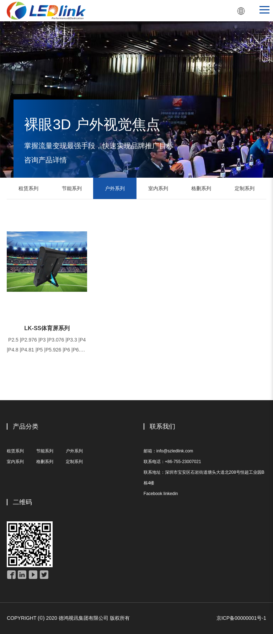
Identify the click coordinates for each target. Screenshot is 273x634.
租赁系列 (28, 188)
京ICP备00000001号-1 (241, 618)
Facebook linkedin (161, 493)
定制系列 (245, 188)
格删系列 (201, 188)
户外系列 (115, 188)
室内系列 (158, 188)
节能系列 (72, 188)
